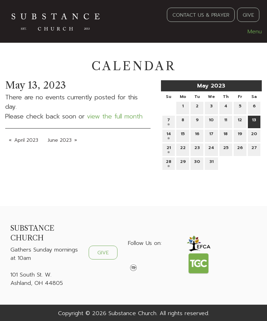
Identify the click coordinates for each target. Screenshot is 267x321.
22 (183, 149)
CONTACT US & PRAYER (200, 15)
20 (254, 135)
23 (197, 149)
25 (225, 149)
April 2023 (26, 140)
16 (197, 135)
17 (211, 135)
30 (197, 162)
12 (240, 121)
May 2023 (211, 86)
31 (211, 162)
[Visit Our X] (144, 259)
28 (168, 162)
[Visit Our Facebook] (133, 259)
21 (169, 149)
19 (240, 135)
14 (169, 135)
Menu (251, 31)
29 (183, 162)
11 (225, 121)
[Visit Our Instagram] (155, 259)
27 (254, 149)
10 (211, 121)
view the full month (115, 116)
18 (226, 135)
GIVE (248, 15)
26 (240, 149)
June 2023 (60, 140)
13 (254, 121)
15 (183, 135)
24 (211, 149)
